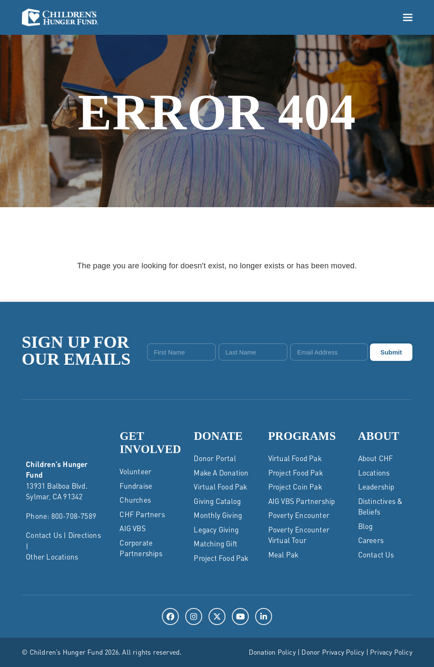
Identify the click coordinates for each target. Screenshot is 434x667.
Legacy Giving (216, 529)
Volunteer (135, 471)
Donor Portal (215, 458)
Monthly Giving (218, 515)
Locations (374, 472)
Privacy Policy (391, 651)
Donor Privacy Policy (332, 651)
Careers (371, 540)
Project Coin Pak (295, 486)
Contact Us (44, 535)
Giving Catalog (217, 501)
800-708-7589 (73, 516)
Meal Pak (283, 554)
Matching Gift (215, 543)
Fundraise (136, 485)
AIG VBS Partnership (301, 501)
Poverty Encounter (298, 515)
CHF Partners (142, 514)
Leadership (376, 486)
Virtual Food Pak (220, 486)
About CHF (375, 458)
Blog (365, 526)
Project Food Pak (221, 558)
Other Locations (52, 556)
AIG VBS (132, 528)
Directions (84, 535)
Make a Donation (221, 472)
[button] (407, 17)
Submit (391, 352)
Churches (135, 499)
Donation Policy (272, 651)
